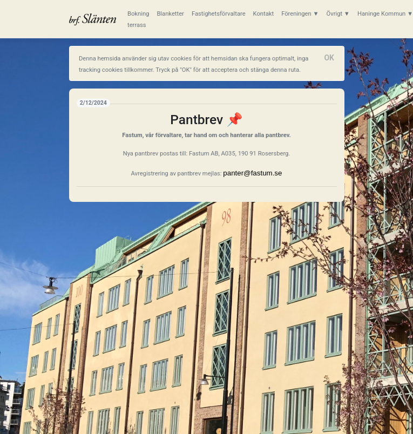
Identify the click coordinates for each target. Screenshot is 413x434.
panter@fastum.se (252, 173)
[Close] (329, 57)
